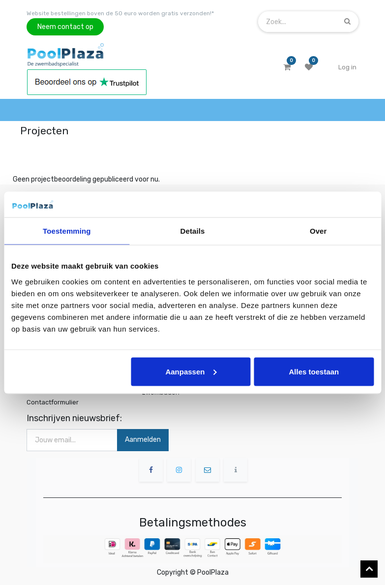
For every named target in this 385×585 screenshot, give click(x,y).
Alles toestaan (314, 371)
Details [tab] (192, 231)
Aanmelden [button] (143, 439)
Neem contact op (65, 27)
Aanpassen (190, 371)
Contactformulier (53, 402)
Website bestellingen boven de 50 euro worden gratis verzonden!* (120, 13)
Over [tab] (318, 231)
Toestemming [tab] (67, 231)
